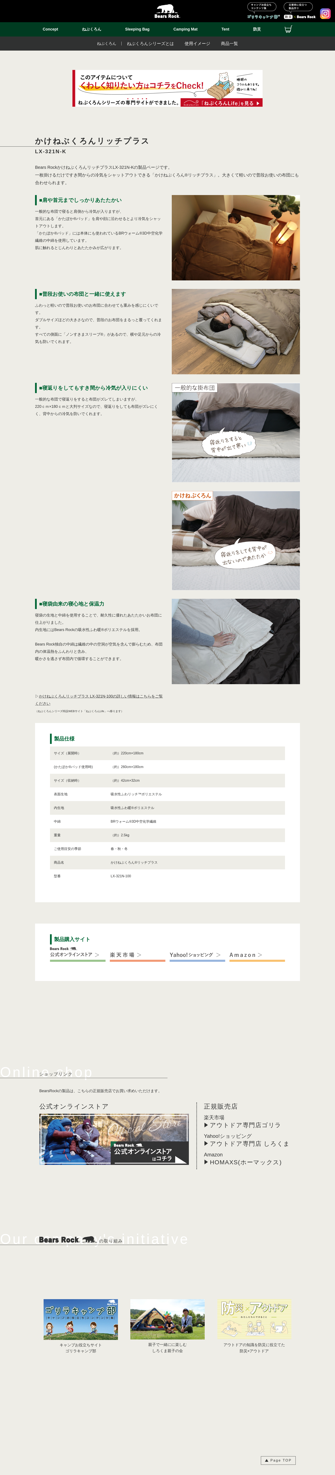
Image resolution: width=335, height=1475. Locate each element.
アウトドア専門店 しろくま (250, 1143)
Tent (225, 29)
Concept (50, 29)
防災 (257, 29)
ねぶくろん (91, 29)
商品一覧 (229, 43)
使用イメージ (197, 43)
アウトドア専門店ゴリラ (245, 1125)
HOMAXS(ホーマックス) (246, 1162)
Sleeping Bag (137, 29)
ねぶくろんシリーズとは (150, 43)
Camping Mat (185, 29)
